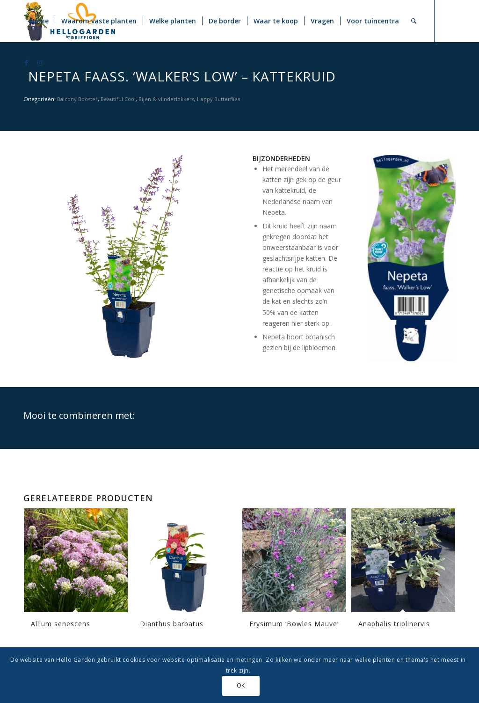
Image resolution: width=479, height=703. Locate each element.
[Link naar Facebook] (26, 63)
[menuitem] (39, 21)
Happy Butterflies (218, 99)
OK (241, 685)
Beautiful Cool (118, 99)
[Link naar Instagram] (40, 63)
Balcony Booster (77, 99)
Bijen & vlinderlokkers (166, 99)
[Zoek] (413, 21)
